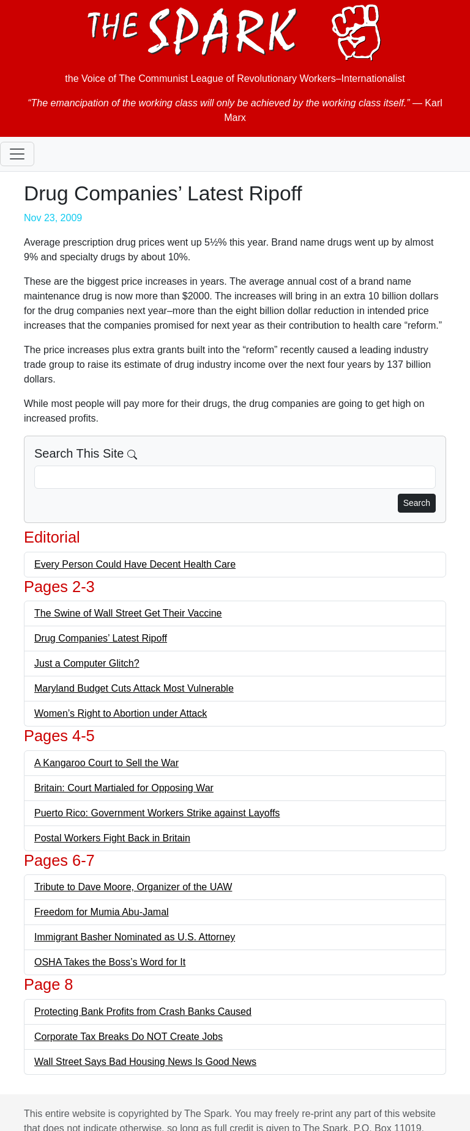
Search (416, 503)
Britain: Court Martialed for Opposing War (124, 788)
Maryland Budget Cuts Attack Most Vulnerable (134, 688)
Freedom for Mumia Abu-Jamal (101, 912)
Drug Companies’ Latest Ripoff (100, 638)
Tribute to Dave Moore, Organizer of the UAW (133, 887)
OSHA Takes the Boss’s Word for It (109, 962)
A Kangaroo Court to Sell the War (106, 763)
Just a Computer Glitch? (87, 663)
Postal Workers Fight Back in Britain (112, 838)
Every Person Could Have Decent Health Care (135, 564)
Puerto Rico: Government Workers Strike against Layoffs (157, 813)
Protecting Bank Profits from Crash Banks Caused (143, 1011)
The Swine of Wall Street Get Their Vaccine (128, 613)
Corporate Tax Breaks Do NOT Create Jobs (128, 1036)
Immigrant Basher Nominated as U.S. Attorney (134, 937)
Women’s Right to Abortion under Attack (120, 713)
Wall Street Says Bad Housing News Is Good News (145, 1061)
